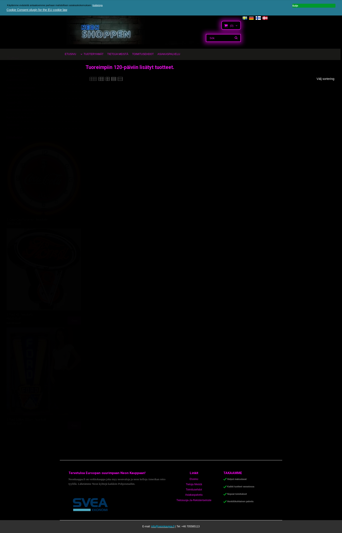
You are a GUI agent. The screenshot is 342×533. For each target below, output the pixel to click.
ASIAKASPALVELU (168, 54)
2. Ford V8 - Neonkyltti (19, 325)
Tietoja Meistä (194, 484)
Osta (74, 331)
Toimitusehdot (194, 489)
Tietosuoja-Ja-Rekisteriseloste (193, 500)
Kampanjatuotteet (17, 83)
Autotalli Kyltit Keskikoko (21, 98)
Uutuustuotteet (15, 75)
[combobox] (327, 79)
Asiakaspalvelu (194, 494)
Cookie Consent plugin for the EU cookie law (37, 10)
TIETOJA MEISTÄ (117, 54)
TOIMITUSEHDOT (143, 54)
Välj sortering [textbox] (325, 79)
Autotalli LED (14, 113)
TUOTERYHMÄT (93, 54)
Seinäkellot (13, 135)
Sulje (312, 5)
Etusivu (194, 479)
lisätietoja (97, 5)
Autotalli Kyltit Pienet (18, 105)
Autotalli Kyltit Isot (17, 90)
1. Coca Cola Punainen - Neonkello (27, 230)
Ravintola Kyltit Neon (19, 128)
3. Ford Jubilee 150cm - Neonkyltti (26, 430)
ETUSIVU (70, 54)
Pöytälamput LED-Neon (20, 120)
